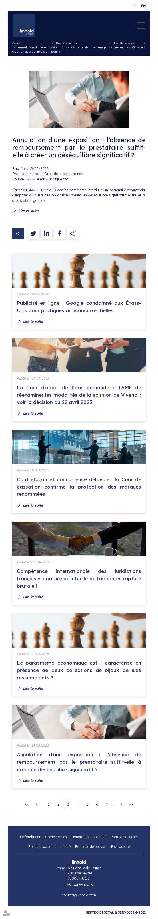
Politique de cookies (91, 848)
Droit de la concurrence (129, 43)
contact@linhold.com (79, 896)
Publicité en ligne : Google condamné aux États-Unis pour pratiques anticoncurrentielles (79, 306)
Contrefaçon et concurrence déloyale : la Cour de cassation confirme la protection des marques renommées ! (79, 487)
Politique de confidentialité (49, 848)
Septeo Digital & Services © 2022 (116, 913)
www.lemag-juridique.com (48, 179)
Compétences (56, 838)
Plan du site (120, 848)
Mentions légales (124, 838)
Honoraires (80, 838)
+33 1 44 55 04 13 (79, 886)
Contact (100, 838)
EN (143, 6)
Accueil (17, 43)
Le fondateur (30, 838)
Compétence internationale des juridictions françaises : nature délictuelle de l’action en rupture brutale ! (79, 579)
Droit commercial (67, 43)
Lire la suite (28, 210)
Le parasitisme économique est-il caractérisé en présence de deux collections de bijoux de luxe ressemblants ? (79, 670)
